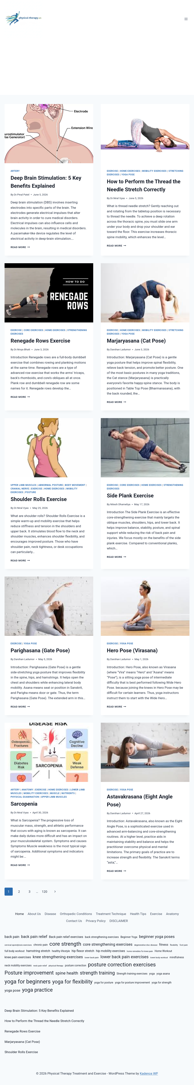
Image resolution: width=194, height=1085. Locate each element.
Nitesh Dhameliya (120, 504)
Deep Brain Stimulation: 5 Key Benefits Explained (39, 1011)
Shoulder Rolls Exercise (39, 499)
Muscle (54, 793)
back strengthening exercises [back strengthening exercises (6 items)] (102, 936)
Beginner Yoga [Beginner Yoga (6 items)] (128, 936)
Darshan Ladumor (120, 349)
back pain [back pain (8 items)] (12, 937)
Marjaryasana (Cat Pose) (136, 341)
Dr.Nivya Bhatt (22, 349)
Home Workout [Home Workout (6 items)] (163, 951)
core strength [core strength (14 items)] (65, 944)
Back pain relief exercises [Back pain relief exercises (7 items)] (66, 937)
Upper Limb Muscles (23, 485)
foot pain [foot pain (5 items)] (184, 945)
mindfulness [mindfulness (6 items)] (177, 957)
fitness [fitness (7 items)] (163, 944)
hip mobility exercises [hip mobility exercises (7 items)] (110, 951)
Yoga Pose (128, 174)
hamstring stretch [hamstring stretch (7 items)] (38, 951)
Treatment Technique (111, 914)
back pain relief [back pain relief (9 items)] (34, 936)
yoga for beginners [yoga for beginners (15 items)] (28, 981)
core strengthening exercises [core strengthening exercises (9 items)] (107, 944)
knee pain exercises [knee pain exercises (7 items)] (18, 957)
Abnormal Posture (50, 485)
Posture (30, 492)
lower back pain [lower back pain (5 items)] (92, 957)
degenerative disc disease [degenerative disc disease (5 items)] (145, 945)
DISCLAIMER (119, 921)
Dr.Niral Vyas (117, 198)
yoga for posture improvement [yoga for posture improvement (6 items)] (132, 982)
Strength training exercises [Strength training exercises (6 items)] (132, 973)
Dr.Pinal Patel (21, 194)
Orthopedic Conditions (76, 914)
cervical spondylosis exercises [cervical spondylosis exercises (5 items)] (18, 945)
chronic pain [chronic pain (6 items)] (41, 944)
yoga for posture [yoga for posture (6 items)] (103, 982)
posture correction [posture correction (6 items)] (75, 965)
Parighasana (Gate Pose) (40, 650)
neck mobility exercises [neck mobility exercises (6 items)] (18, 965)
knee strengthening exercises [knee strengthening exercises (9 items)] (58, 957)
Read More (20, 247)
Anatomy (27, 789)
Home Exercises (130, 171)
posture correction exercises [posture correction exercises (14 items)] (122, 964)
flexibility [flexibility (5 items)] (174, 945)
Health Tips (138, 914)
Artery (15, 171)
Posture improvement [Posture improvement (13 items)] (29, 973)
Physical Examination (25, 797)
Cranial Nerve (20, 488)
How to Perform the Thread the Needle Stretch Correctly (44, 1021)
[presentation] (49, 133)
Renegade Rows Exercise (40, 341)
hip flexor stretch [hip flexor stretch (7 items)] (83, 951)
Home (19, 914)
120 (44, 892)
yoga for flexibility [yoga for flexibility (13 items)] (72, 982)
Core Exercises (33, 330)
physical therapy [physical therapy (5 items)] (56, 965)
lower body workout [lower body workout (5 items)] (159, 957)
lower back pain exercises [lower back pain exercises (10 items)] (124, 956)
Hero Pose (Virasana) (132, 650)
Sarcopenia (24, 804)
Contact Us (74, 921)
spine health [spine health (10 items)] (67, 973)
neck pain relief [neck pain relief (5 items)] (40, 965)
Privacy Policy (96, 921)
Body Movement (75, 485)
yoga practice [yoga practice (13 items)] (37, 990)
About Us (34, 914)
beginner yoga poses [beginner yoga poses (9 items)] (157, 936)
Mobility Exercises (154, 171)
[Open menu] (185, 19)
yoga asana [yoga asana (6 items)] (163, 973)
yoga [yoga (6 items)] (152, 973)
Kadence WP (149, 1073)
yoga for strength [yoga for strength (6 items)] (161, 982)
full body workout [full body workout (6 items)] (15, 951)
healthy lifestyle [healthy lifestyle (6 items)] (61, 951)
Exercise (112, 171)
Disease (50, 914)
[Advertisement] (97, 66)
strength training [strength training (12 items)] (97, 973)
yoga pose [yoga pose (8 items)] (12, 990)
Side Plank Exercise (130, 495)
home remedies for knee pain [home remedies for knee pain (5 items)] (140, 951)
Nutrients (68, 793)
